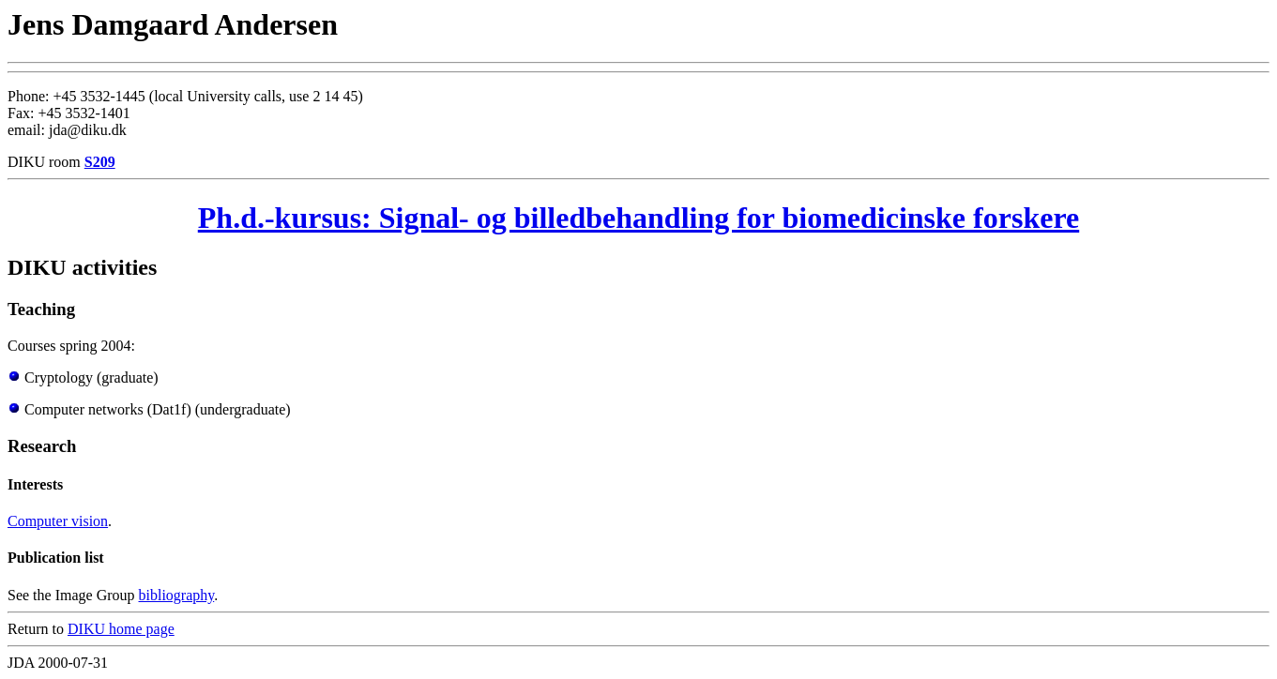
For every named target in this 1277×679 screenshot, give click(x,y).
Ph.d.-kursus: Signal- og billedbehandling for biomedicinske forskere (638, 217)
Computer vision (58, 521)
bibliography (177, 595)
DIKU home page (121, 629)
